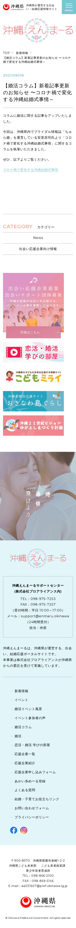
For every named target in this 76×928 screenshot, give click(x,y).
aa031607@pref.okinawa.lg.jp (44, 886)
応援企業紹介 (25, 763)
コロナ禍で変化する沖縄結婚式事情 (30, 170)
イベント (21, 700)
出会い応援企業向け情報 (38, 249)
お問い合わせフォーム (32, 808)
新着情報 (22, 53)
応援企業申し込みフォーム (35, 772)
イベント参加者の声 (30, 718)
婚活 (18, 736)
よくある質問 (25, 790)
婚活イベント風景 (28, 709)
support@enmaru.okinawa (45, 616)
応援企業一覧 (25, 754)
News (38, 238)
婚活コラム (23, 727)
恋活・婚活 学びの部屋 (32, 745)
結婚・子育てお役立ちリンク (37, 799)
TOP (6, 53)
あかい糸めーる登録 (30, 781)
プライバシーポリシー (32, 817)
